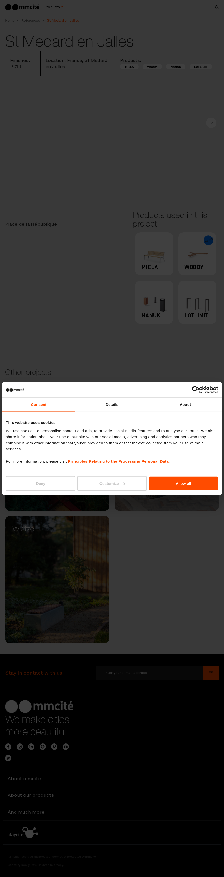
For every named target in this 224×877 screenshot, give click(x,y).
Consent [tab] (38, 404)
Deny (40, 483)
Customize (112, 483)
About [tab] (185, 404)
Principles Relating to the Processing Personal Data (118, 461)
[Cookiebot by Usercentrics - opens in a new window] (195, 390)
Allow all (183, 483)
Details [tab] (112, 404)
